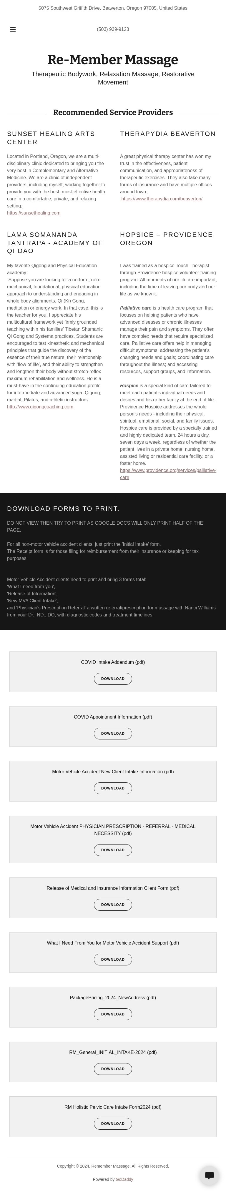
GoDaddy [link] (124, 1179)
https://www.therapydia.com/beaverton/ (161, 198)
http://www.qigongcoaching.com (40, 406)
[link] (113, 62)
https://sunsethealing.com (33, 212)
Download (109, 679)
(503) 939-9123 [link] (113, 29)
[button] (16, 29)
